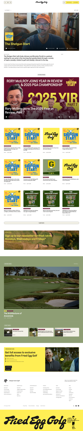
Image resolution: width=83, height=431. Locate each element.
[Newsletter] (8, 2)
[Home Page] (41, 2)
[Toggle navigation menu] (5, 2)
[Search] (10, 2)
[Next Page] (41, 223)
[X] (73, 405)
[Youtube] (78, 405)
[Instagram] (76, 405)
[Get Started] (76, 2)
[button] (76, 10)
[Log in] (64, 2)
